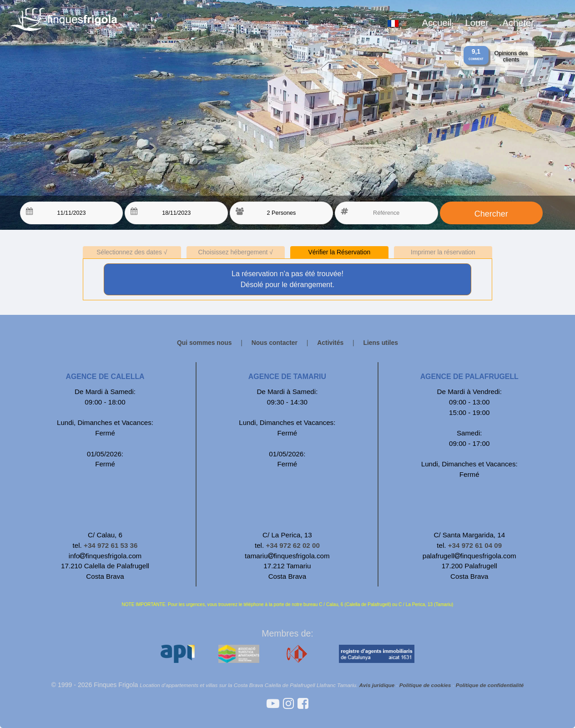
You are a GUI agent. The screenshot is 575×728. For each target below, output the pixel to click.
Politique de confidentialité (490, 685)
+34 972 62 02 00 (292, 545)
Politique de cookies (425, 685)
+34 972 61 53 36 (110, 545)
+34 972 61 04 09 (475, 545)
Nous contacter (275, 342)
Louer (477, 23)
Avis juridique (377, 685)
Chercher (491, 213)
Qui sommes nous (204, 342)
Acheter (518, 23)
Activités (331, 342)
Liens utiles (380, 342)
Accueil (436, 23)
